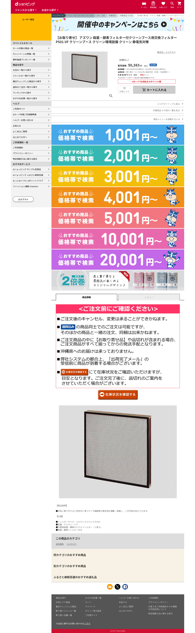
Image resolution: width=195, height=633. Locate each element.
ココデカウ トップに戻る (168, 104)
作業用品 (112, 15)
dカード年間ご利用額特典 (24, 114)
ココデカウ (71, 544)
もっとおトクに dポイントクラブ (28, 180)
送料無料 (60, 544)
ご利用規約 (18, 147)
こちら (87, 623)
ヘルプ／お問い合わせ (23, 120)
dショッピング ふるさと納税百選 (28, 175)
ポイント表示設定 (93, 610)
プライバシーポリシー (23, 153)
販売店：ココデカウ (166, 52)
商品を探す (61, 597)
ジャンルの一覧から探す (24, 75)
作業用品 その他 (126, 15)
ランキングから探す (22, 92)
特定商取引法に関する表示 (25, 158)
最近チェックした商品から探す (27, 81)
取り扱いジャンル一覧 (66, 610)
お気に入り (124, 91)
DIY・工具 (101, 15)
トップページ (58, 15)
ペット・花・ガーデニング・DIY (80, 15)
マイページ (90, 606)
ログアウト (23, 199)
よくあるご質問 (20, 131)
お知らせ (17, 125)
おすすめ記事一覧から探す (25, 98)
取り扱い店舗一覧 (64, 615)
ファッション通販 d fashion (25, 186)
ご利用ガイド (19, 108)
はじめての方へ (20, 137)
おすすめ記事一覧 (93, 597)
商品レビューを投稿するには (166, 119)
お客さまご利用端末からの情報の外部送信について (162, 608)
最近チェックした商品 (66, 606)
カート (88, 602)
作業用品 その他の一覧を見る (166, 110)
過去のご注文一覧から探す (25, 87)
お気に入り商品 (63, 602)
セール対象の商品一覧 (23, 48)
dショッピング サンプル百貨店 (27, 169)
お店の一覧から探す (22, 70)
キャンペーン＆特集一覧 (24, 53)
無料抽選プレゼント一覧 (24, 59)
